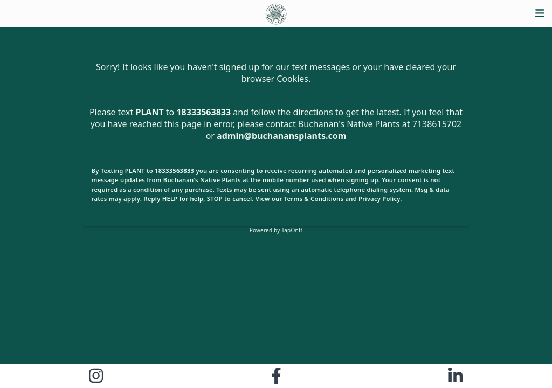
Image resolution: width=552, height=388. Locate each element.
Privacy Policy (379, 199)
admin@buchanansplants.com (281, 136)
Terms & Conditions (315, 199)
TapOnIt (291, 230)
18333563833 (203, 112)
